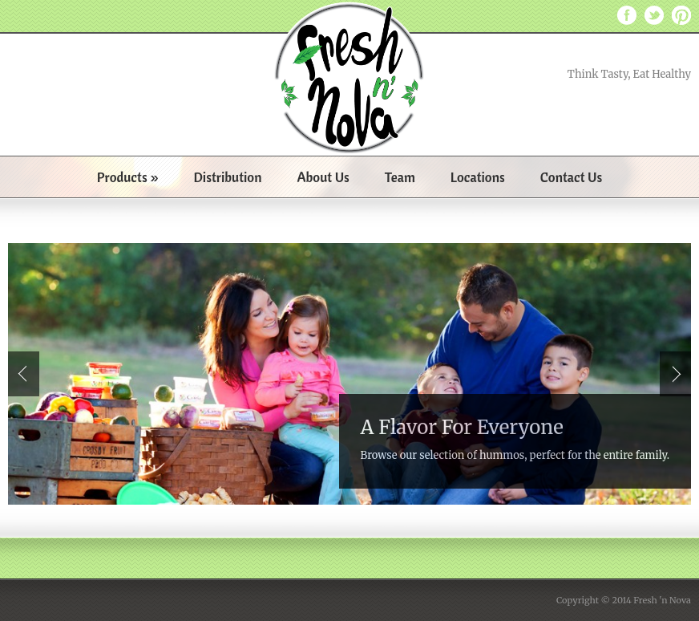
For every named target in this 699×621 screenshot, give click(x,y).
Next (675, 373)
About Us (323, 176)
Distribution (228, 176)
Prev (23, 373)
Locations (478, 176)
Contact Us (571, 176)
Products (128, 176)
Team (400, 176)
